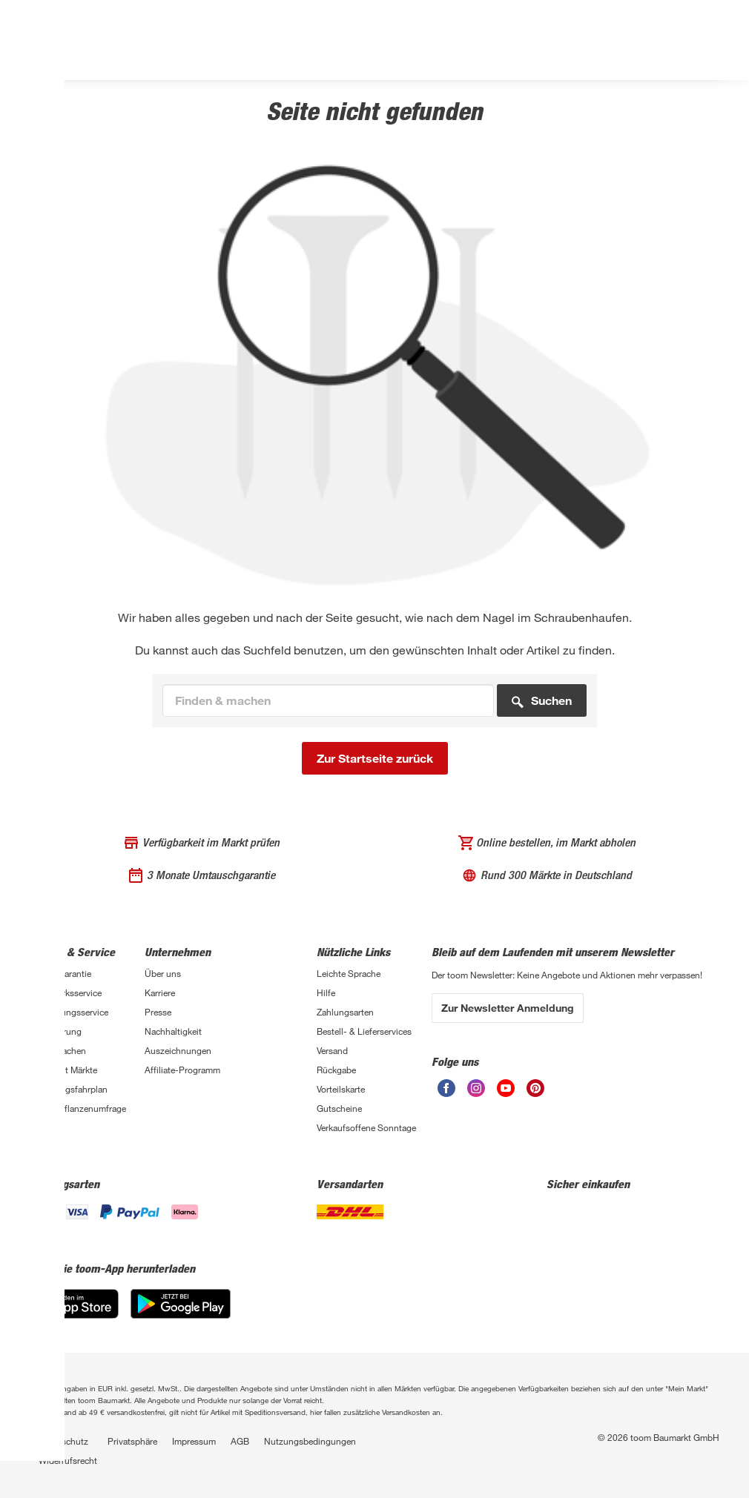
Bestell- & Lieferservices (364, 1031)
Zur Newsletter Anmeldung (507, 1007)
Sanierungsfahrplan (69, 1089)
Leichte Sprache (348, 973)
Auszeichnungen (178, 1050)
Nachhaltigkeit (173, 1031)
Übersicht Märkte (63, 1070)
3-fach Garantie (60, 973)
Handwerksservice (66, 992)
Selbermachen (58, 1050)
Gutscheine (339, 1108)
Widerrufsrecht (68, 1460)
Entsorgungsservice (69, 1012)
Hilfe (326, 992)
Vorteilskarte (341, 1089)
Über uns (163, 973)
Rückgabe (336, 1070)
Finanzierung (56, 1031)
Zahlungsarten (345, 1012)
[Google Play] (181, 1314)
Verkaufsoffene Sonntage (366, 1127)
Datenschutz (63, 1441)
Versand (332, 1050)
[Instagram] (476, 1093)
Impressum (194, 1441)
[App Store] (74, 1314)
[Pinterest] (535, 1093)
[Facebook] (446, 1093)
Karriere (160, 992)
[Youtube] (506, 1093)
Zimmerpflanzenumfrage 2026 (78, 1114)
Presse (158, 1012)
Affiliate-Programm (182, 1070)
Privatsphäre (132, 1441)
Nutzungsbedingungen (310, 1441)
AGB (240, 1441)
